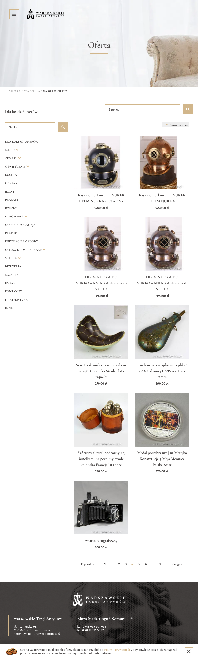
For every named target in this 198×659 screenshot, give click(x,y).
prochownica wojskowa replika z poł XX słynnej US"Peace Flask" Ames (162, 371)
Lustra (11, 175)
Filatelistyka (16, 300)
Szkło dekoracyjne (21, 225)
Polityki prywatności (117, 650)
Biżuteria (13, 266)
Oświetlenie (15, 167)
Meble (10, 150)
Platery (11, 233)
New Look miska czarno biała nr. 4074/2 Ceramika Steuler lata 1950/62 (101, 371)
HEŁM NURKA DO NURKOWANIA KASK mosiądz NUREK (101, 283)
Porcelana (14, 216)
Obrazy (11, 183)
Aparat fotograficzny (101, 540)
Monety (11, 275)
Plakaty (12, 200)
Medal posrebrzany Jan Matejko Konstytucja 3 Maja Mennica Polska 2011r (162, 458)
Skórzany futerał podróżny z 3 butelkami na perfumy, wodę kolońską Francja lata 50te (101, 458)
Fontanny (13, 291)
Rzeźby (11, 208)
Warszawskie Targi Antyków (38, 618)
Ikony (9, 191)
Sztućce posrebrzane (24, 250)
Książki (11, 283)
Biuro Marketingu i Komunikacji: (106, 618)
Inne (9, 308)
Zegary (11, 158)
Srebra (11, 258)
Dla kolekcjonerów (22, 142)
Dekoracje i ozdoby (21, 241)
